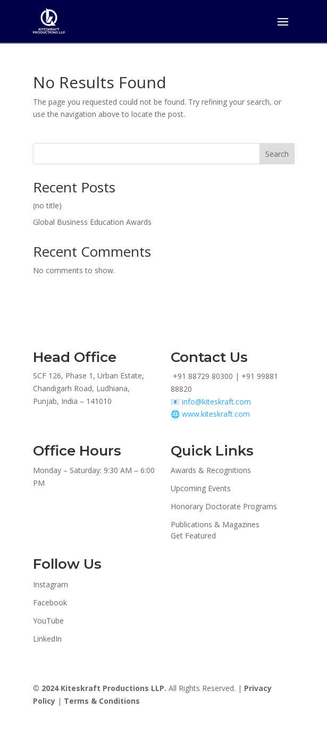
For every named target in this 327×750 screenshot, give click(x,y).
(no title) (47, 205)
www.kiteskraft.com (216, 414)
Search (277, 154)
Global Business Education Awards (92, 222)
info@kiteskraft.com (216, 402)
